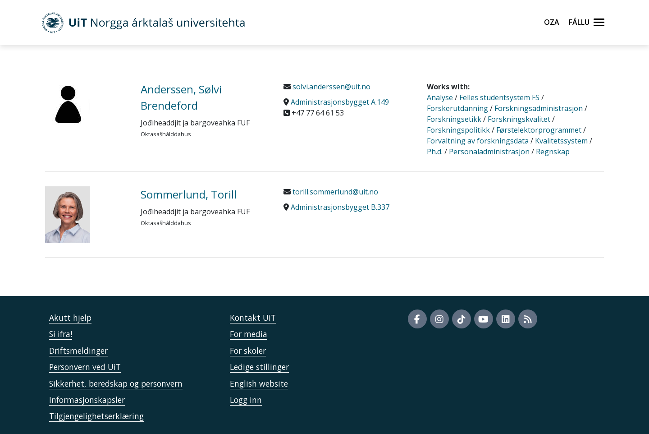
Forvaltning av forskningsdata (478, 141)
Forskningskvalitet (519, 119)
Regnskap (553, 152)
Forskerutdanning (457, 108)
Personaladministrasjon (489, 152)
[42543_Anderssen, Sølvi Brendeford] (86, 103)
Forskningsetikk (454, 119)
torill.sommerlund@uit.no (334, 192)
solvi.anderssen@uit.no (330, 87)
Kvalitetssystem (561, 141)
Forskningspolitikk (458, 130)
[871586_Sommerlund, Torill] (86, 214)
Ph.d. (435, 152)
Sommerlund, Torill (189, 194)
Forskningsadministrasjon (538, 108)
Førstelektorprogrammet (538, 130)
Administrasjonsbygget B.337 (340, 207)
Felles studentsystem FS (499, 97)
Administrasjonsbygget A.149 (340, 102)
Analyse (440, 97)
